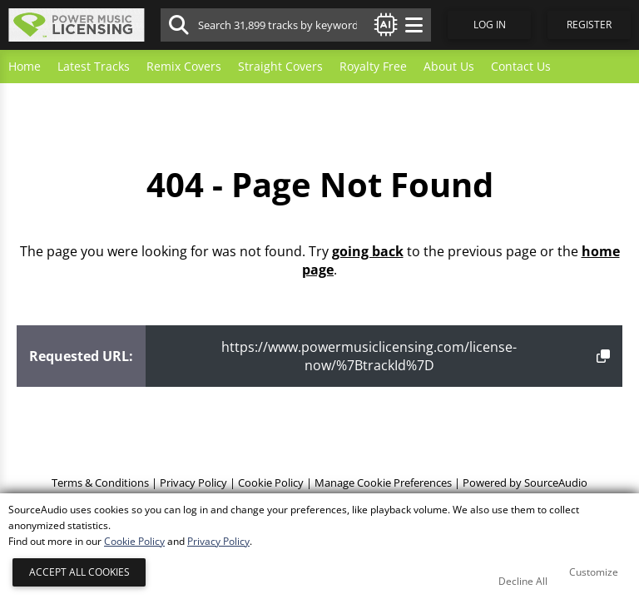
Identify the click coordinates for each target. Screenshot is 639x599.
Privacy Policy (193, 482)
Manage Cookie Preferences (383, 482)
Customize (593, 572)
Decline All (522, 581)
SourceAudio (555, 482)
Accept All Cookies (79, 572)
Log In (489, 24)
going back (368, 251)
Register (589, 24)
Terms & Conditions (100, 482)
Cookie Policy (271, 482)
